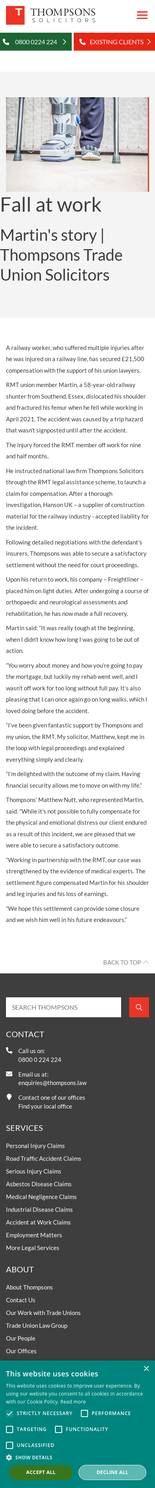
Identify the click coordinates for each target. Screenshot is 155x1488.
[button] (77, 1457)
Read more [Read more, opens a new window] (73, 1401)
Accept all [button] (41, 1472)
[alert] (77, 1424)
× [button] (146, 1369)
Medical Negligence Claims (41, 1196)
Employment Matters (34, 1234)
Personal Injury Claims (35, 1145)
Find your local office (45, 1106)
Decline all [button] (112, 1472)
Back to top (122, 962)
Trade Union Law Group (36, 1325)
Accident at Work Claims (38, 1222)
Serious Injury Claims (33, 1171)
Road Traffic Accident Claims (43, 1158)
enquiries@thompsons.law (52, 1082)
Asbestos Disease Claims (39, 1183)
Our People (20, 1338)
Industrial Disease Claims (39, 1209)
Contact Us (20, 1299)
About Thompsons (29, 1287)
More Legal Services (32, 1247)
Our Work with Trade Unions (43, 1312)
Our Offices (21, 1350)
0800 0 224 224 (39, 1059)
